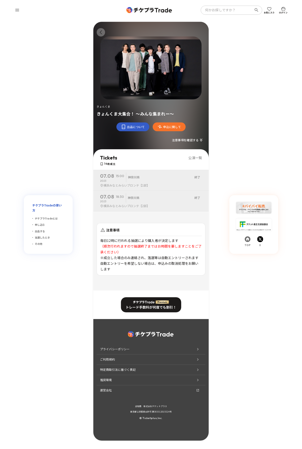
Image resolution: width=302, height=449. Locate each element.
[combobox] (227, 10)
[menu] (17, 10)
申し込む (40, 224)
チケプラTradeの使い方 (47, 207)
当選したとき (42, 237)
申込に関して (169, 126)
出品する (40, 231)
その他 (38, 243)
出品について (132, 126)
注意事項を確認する (187, 140)
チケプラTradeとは (46, 218)
